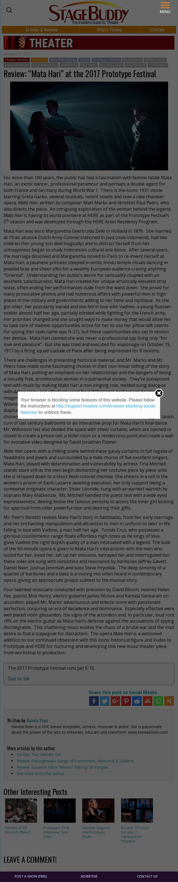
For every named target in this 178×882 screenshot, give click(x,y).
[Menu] (165, 7)
